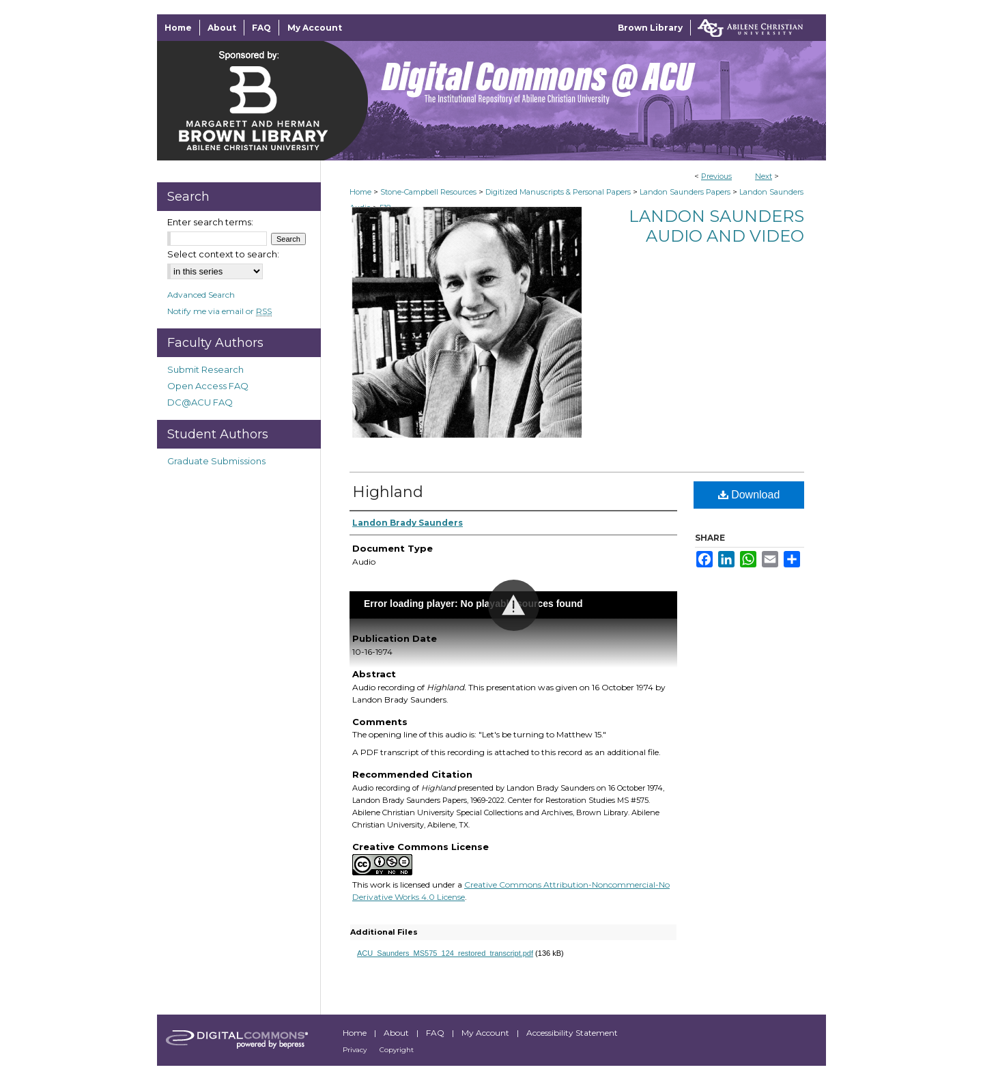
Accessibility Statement (572, 1033)
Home (360, 192)
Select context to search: (223, 254)
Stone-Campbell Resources (428, 192)
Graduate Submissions (216, 460)
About (397, 1033)
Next (763, 176)
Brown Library (650, 28)
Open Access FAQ (207, 385)
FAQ (436, 1033)
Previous (716, 176)
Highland (387, 492)
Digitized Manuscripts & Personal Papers (558, 192)
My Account (486, 1033)
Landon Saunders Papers (685, 192)
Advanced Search (201, 294)
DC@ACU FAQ (200, 402)
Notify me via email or (219, 311)
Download (749, 494)
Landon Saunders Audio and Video (716, 226)
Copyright (397, 1049)
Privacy (356, 1049)
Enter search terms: (210, 221)
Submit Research (205, 369)
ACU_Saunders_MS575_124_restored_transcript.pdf (445, 953)
